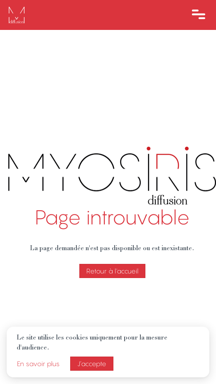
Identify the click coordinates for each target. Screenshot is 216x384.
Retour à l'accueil (112, 271)
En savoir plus (38, 363)
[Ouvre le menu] (198, 15)
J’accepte (91, 363)
